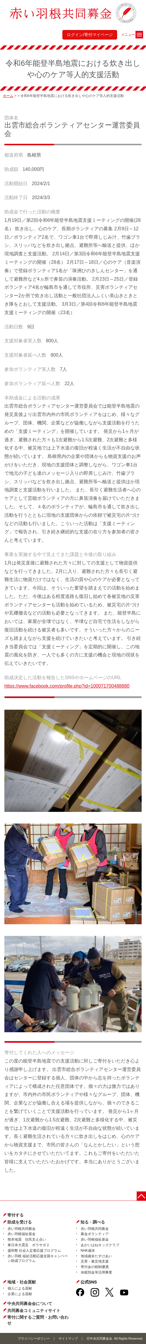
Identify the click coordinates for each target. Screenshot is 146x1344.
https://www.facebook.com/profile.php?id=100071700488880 (66, 685)
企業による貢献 (20, 1294)
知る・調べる (92, 1222)
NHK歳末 (88, 1251)
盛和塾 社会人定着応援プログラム (34, 1251)
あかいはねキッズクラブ (100, 1245)
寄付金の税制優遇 (95, 1267)
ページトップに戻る (141, 1196)
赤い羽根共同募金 (22, 1229)
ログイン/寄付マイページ (90, 34)
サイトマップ (68, 1338)
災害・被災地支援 (95, 1261)
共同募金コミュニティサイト (33, 1310)
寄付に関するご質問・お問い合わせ (37, 1320)
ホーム (8, 96)
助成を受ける (19, 1222)
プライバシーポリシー (34, 1338)
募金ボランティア (95, 1234)
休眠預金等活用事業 (96, 1272)
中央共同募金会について (29, 1303)
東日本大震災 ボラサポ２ (29, 1245)
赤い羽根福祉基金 (22, 1234)
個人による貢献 (20, 1288)
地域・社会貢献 (21, 1282)
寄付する (15, 1215)
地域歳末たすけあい (96, 1256)
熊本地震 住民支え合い (27, 1239)
